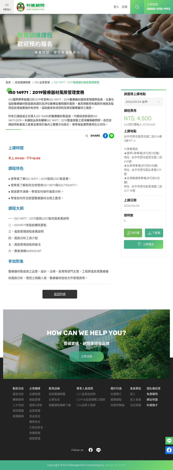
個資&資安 (35, 405)
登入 (116, 7)
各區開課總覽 (23, 82)
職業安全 (34, 421)
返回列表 (60, 294)
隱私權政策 (154, 388)
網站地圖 (152, 399)
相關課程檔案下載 (60, 405)
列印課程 (133, 234)
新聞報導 (18, 416)
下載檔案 (154, 234)
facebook (91, 450)
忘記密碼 (135, 405)
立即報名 (148, 244)
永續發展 (34, 394)
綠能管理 (34, 399)
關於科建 (116, 388)
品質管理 (34, 410)
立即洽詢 (86, 356)
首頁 (8, 82)
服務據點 (116, 399)
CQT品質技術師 (86, 394)
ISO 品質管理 (42, 82)
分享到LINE (111, 135)
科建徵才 (152, 405)
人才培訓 (18, 405)
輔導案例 (18, 399)
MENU (7, 7)
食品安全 (34, 416)
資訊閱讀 (18, 410)
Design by (111, 465)
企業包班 (54, 399)
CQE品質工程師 (86, 405)
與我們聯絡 (117, 405)
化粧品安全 (36, 427)
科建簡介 (116, 394)
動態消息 (18, 388)
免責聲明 (152, 394)
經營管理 (34, 438)
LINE (98, 450)
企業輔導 (34, 388)
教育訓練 (54, 388)
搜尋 (137, 7)
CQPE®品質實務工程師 (90, 399)
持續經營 (34, 433)
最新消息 (18, 394)
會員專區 (135, 388)
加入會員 (135, 399)
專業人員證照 (84, 388)
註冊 (124, 7)
